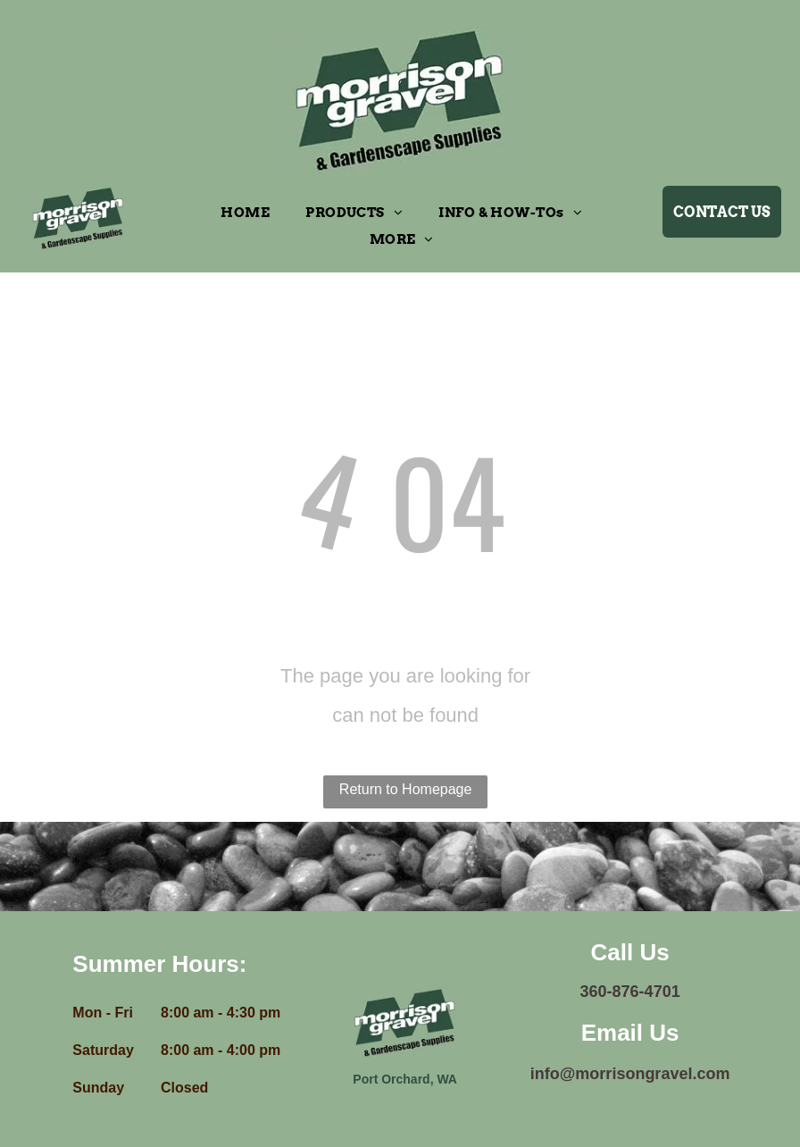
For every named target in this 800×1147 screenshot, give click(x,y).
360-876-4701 (630, 991)
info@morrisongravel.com (630, 1074)
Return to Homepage (405, 789)
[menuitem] (245, 212)
